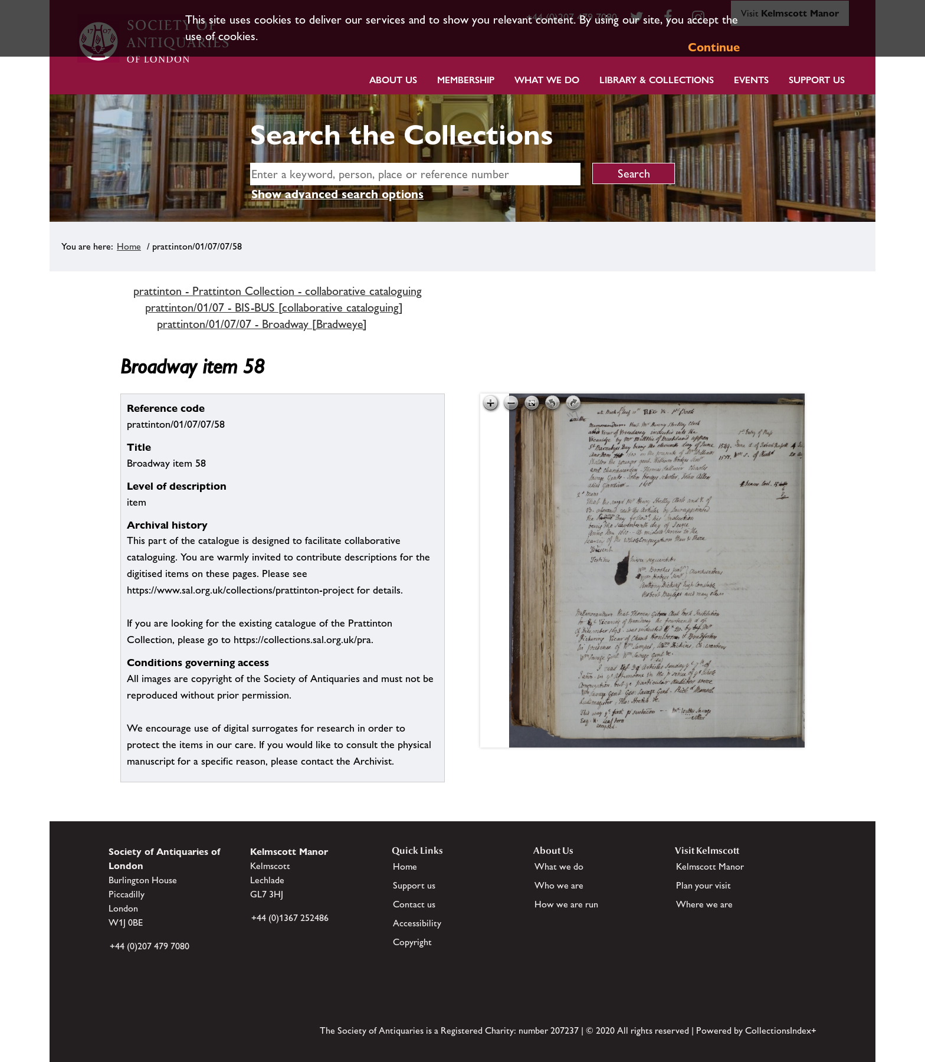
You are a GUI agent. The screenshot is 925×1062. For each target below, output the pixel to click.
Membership (465, 80)
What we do (546, 80)
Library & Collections (656, 80)
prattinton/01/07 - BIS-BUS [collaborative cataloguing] (274, 307)
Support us (414, 885)
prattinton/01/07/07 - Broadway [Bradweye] (262, 324)
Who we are (558, 885)
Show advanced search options (337, 194)
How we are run (566, 904)
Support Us (817, 80)
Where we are (704, 904)
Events (751, 80)
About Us (393, 80)
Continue (714, 47)
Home (129, 246)
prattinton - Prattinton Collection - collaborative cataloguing (277, 291)
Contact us (414, 904)
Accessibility (417, 923)
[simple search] (415, 174)
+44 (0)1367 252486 (290, 917)
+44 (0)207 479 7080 (149, 946)
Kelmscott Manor (710, 866)
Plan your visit (703, 885)
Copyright (412, 942)
